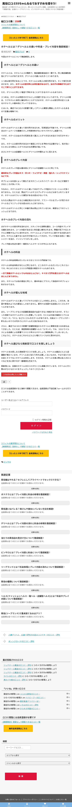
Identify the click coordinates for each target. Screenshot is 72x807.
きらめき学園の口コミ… (30, 708)
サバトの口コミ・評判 (13, 676)
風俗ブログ (19, 51)
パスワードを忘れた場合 (42, 432)
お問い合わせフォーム (12, 799)
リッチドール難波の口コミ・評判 (17, 665)
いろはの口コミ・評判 (29, 704)
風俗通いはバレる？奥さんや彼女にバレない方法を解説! (27, 508)
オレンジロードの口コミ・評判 (18, 641)
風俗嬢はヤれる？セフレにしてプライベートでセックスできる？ (31, 479)
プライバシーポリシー (30, 799)
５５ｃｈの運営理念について (13, 24)
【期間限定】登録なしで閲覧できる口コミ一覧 (20, 27)
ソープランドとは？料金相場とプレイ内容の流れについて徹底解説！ (33, 566)
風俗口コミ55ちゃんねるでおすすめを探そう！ (29, 3)
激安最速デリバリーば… (30, 701)
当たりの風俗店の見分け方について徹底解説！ (23, 537)
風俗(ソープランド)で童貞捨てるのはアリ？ (21, 613)
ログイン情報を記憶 (43, 420)
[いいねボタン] (4, 381)
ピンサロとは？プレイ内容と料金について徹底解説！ (26, 552)
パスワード (5, 409)
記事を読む (35, 488)
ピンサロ (7, 461)
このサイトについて (47, 799)
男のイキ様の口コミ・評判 (15, 679)
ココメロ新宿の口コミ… (30, 694)
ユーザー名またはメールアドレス (15, 400)
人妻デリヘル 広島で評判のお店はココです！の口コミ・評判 (31, 635)
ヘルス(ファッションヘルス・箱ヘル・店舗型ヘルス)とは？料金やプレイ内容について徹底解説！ (35, 597)
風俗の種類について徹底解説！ (15, 581)
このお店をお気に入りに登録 (14, 374)
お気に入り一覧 (61, 799)
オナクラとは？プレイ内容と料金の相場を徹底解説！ (26, 494)
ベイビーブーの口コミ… (35, 697)
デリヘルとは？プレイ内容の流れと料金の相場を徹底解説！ (29, 523)
